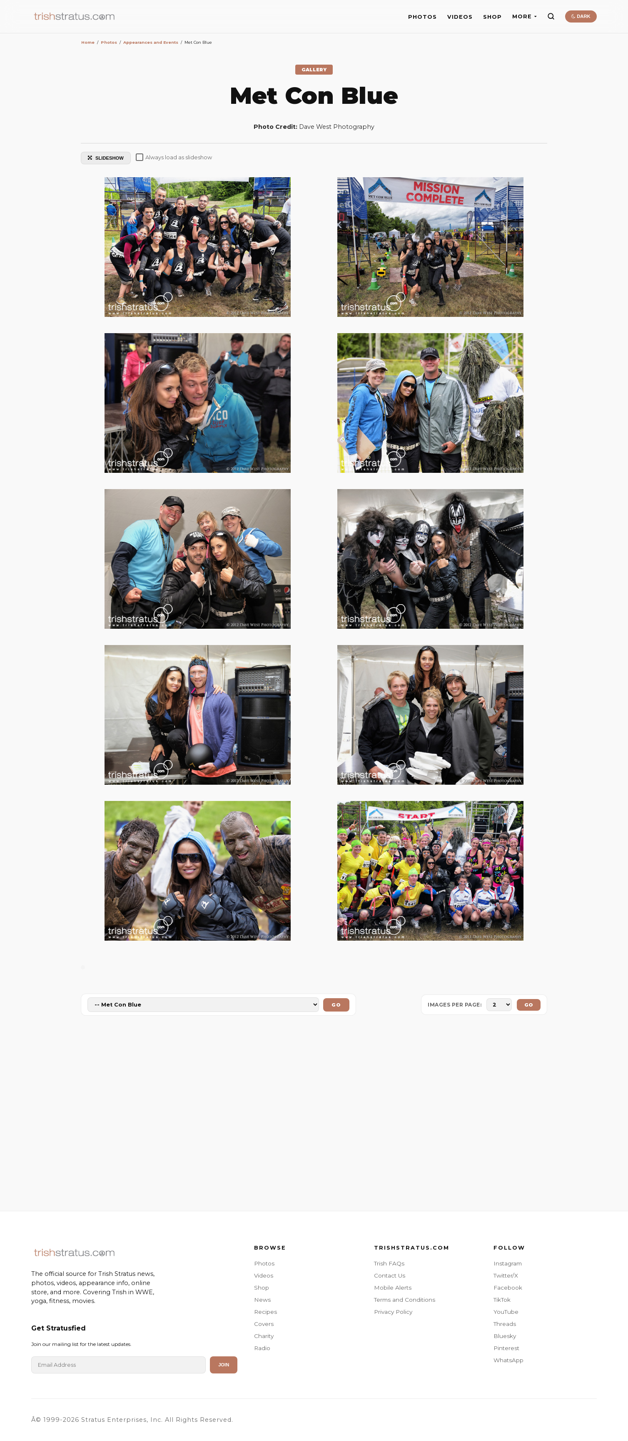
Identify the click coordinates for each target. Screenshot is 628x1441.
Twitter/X (505, 1275)
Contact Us (389, 1275)
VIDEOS (460, 17)
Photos (264, 1263)
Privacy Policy (393, 1311)
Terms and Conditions (404, 1299)
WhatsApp (508, 1360)
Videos (263, 1275)
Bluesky (504, 1336)
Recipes (265, 1311)
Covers (264, 1323)
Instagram (507, 1263)
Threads (504, 1323)
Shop (261, 1287)
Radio (262, 1348)
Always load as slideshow (174, 157)
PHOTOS (422, 17)
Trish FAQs (389, 1263)
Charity (264, 1336)
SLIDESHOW (106, 158)
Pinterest (506, 1348)
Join (223, 1364)
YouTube (505, 1311)
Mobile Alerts (392, 1287)
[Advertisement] (314, 1115)
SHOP (492, 17)
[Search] (551, 16)
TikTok (502, 1299)
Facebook (507, 1287)
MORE (524, 16)
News (262, 1299)
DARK (580, 16)
